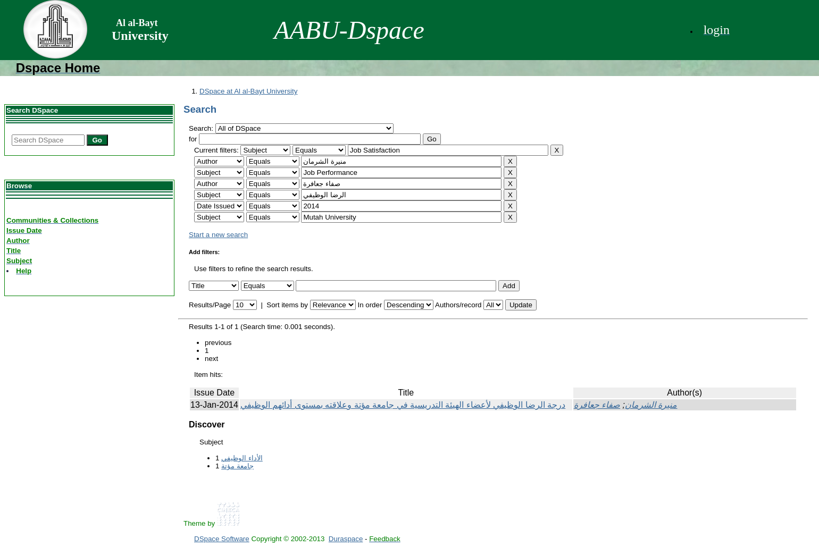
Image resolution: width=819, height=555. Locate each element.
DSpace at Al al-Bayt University (248, 91)
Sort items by (287, 305)
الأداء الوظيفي (242, 458)
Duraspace (346, 539)
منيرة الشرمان (651, 404)
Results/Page (210, 305)
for (193, 139)
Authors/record (458, 305)
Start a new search (218, 235)
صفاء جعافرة (597, 404)
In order (369, 305)
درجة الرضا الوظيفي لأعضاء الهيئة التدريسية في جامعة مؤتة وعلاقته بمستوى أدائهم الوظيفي (402, 404)
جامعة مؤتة (237, 466)
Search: (202, 128)
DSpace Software (221, 539)
